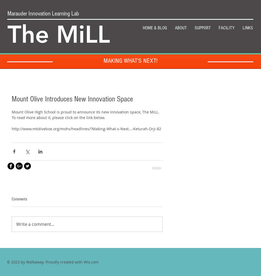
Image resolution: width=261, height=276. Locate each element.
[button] (203, 28)
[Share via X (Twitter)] (27, 151)
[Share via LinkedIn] (40, 151)
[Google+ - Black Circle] (19, 166)
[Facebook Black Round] (10, 166)
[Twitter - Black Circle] (27, 166)
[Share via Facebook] (14, 151)
